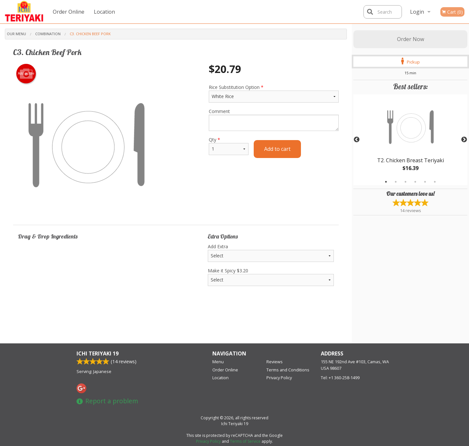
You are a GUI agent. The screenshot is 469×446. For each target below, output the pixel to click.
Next (464, 140)
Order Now (410, 39)
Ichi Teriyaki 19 (98, 353)
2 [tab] (395, 182)
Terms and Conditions (287, 370)
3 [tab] (405, 182)
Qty (229, 146)
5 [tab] (425, 182)
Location (104, 11)
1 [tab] (386, 182)
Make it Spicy (271, 276)
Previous (356, 140)
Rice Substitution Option (274, 93)
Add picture (26, 73)
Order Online (68, 11)
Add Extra (271, 252)
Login (417, 11)
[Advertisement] (176, 322)
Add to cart (277, 148)
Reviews (274, 362)
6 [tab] (435, 182)
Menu (218, 362)
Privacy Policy (279, 378)
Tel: (340, 378)
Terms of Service (245, 441)
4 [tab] (415, 182)
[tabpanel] (410, 139)
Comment (274, 119)
